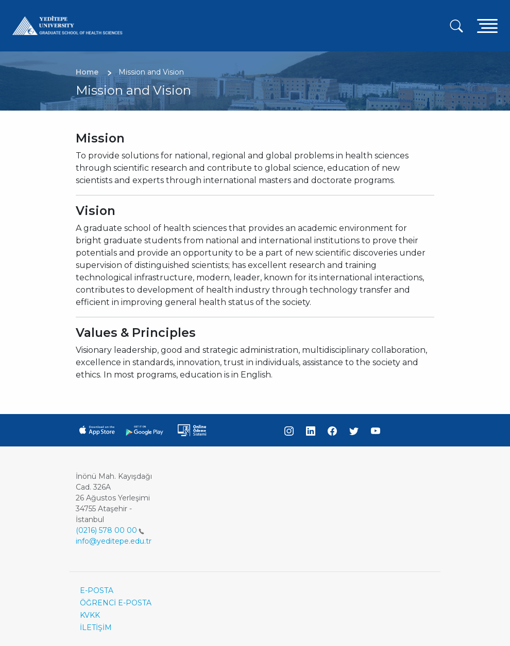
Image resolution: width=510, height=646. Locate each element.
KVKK (90, 615)
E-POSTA (96, 590)
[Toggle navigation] (487, 25)
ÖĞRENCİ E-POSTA (115, 602)
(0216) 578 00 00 (110, 530)
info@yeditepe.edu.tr (113, 541)
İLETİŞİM (96, 627)
